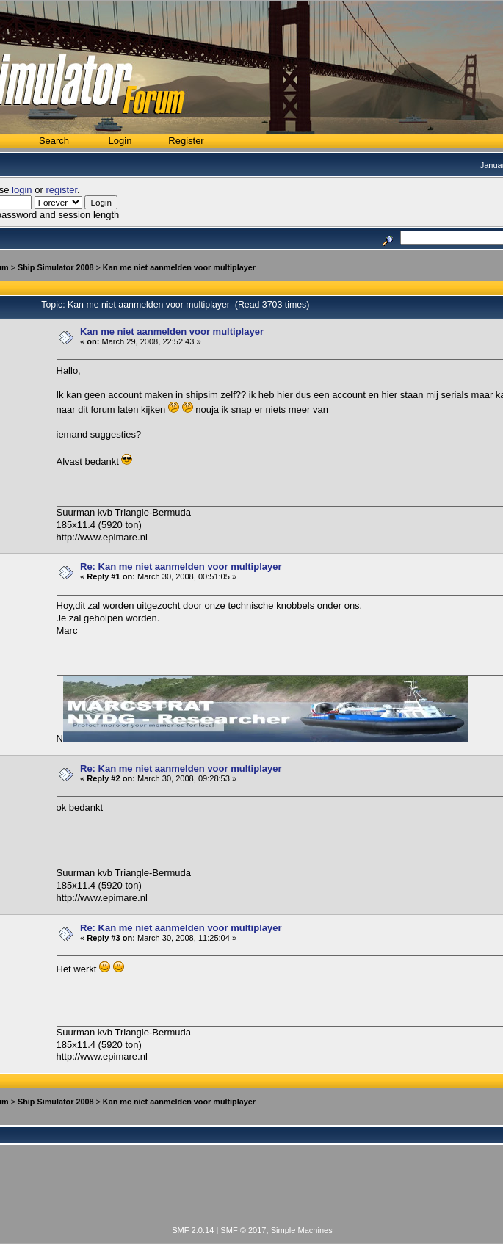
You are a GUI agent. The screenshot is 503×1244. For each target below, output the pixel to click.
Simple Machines (302, 1230)
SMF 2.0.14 (193, 1230)
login (22, 189)
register (61, 189)
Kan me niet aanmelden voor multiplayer (179, 267)
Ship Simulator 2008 (56, 267)
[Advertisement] (253, 1193)
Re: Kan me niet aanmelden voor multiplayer (181, 566)
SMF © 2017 (243, 1230)
